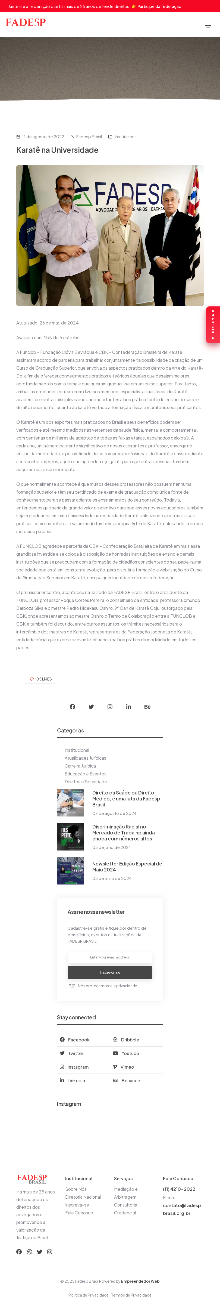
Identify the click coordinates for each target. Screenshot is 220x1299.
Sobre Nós (76, 1189)
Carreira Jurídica (80, 766)
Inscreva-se (77, 1205)
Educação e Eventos (85, 774)
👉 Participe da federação (156, 6)
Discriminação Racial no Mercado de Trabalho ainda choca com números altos (123, 833)
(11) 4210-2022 (179, 1189)
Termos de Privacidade (131, 1294)
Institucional (125, 136)
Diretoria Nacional (83, 1197)
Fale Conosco (79, 1213)
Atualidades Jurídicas (85, 758)
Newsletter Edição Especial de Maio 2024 (127, 867)
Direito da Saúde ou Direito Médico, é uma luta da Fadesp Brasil (126, 799)
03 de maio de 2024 (111, 878)
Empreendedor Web (140, 1281)
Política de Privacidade (88, 1294)
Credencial (125, 1213)
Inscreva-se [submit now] (110, 972)
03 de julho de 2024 (111, 847)
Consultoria (125, 1205)
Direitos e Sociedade (86, 781)
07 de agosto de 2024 (114, 813)
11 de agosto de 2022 (43, 136)
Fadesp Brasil (89, 136)
